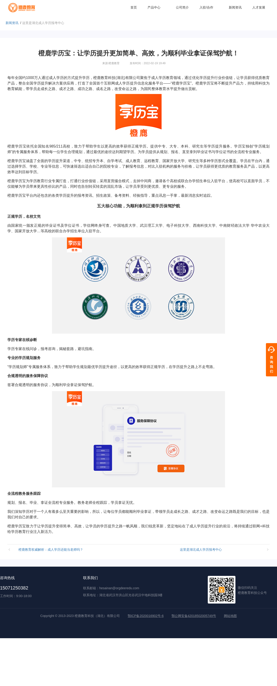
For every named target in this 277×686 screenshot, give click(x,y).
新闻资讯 (235, 7)
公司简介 (182, 7)
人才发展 (258, 7)
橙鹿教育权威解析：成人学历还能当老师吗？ (50, 549)
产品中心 (156, 7)
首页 (133, 7)
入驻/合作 (208, 7)
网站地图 (230, 616)
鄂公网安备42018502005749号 (194, 616)
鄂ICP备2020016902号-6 (146, 616)
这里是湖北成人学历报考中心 (201, 549)
